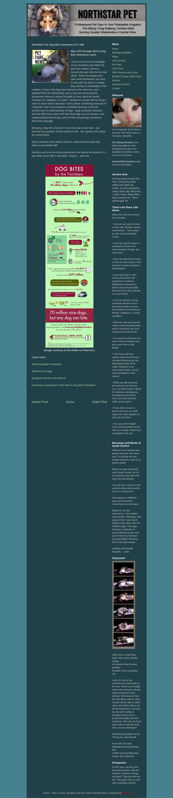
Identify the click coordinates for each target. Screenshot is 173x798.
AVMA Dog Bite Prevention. (47, 364)
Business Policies (121, 84)
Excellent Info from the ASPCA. (49, 378)
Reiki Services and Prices (125, 72)
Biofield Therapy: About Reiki (126, 76)
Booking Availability (122, 52)
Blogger (126, 793)
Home (115, 48)
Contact (116, 88)
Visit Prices (117, 68)
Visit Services (119, 60)
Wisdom (116, 80)
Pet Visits (117, 64)
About (115, 56)
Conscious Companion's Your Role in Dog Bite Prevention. (64, 385)
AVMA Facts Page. (42, 371)
